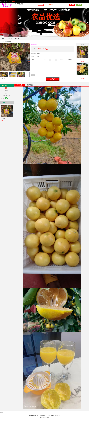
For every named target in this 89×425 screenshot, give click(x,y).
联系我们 (16, 38)
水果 (7, 41)
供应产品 (9, 38)
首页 (16, 1)
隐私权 (43, 415)
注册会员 (9, 1)
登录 (14, 1)
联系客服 (31, 415)
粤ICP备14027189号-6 (44, 417)
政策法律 (40, 415)
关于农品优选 (35, 415)
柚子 (10, 41)
